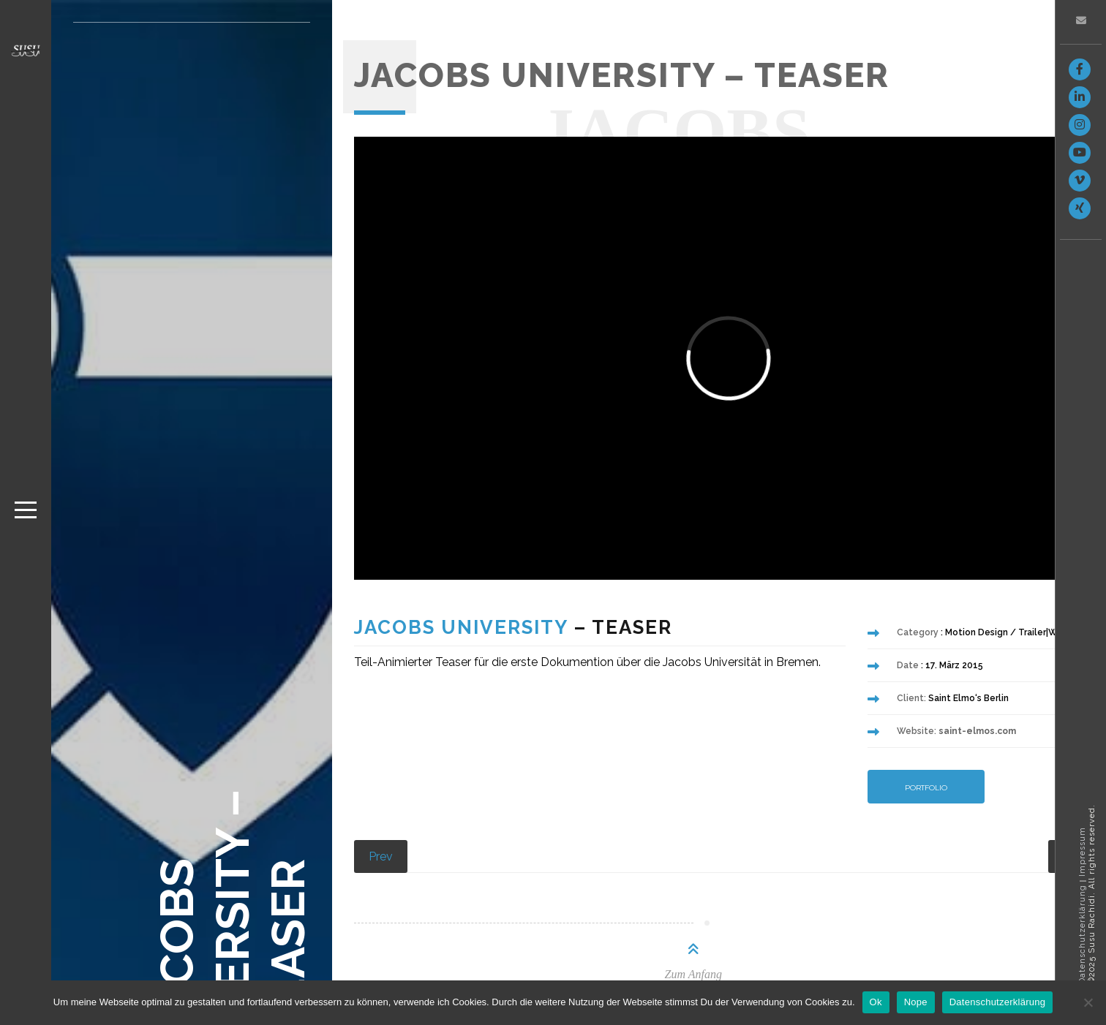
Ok (876, 1001)
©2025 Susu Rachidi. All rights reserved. (1091, 894)
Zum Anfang (693, 974)
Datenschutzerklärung (1082, 934)
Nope (916, 1001)
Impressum (1082, 852)
